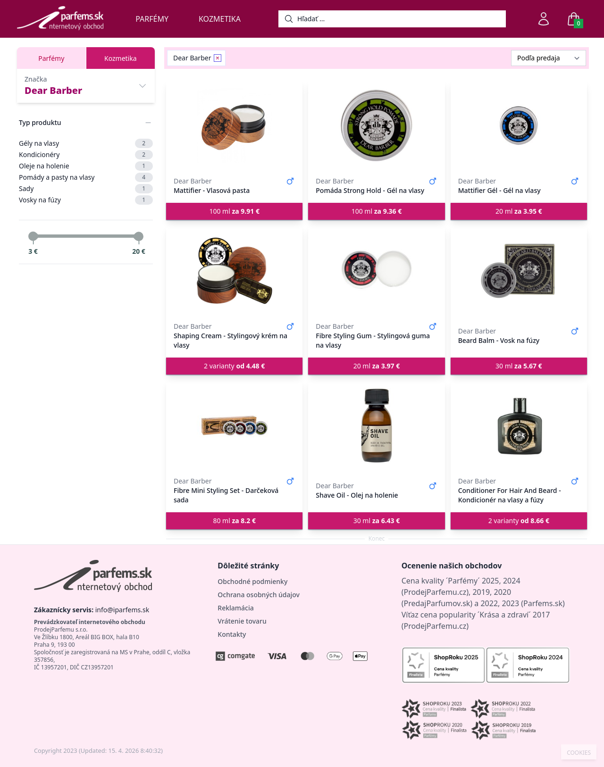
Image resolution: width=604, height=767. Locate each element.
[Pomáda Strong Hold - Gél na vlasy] (376, 125)
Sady (86, 188)
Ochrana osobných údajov (259, 594)
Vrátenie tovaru (242, 621)
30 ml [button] (518, 365)
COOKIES (579, 753)
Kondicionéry (86, 154)
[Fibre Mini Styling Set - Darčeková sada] (234, 425)
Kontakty (232, 634)
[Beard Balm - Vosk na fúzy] (518, 270)
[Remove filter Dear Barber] (217, 58)
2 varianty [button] (234, 365)
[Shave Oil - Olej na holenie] (376, 425)
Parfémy (151, 19)
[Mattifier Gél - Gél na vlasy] (518, 125)
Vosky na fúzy (86, 200)
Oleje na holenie (86, 166)
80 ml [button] (234, 520)
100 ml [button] (234, 211)
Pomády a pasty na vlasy (86, 177)
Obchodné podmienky (252, 581)
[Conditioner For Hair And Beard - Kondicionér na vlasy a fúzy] (518, 425)
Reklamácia (235, 607)
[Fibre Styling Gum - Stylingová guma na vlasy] (376, 270)
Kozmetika (220, 19)
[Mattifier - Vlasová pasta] (234, 125)
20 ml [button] (518, 211)
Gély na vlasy (86, 143)
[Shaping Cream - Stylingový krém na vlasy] (234, 270)
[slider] (33, 236)
